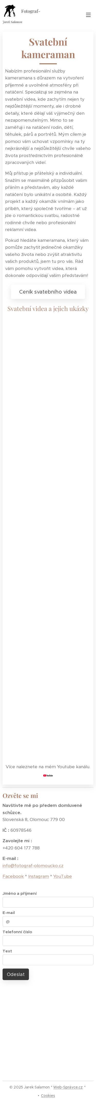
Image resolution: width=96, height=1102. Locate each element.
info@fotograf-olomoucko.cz (33, 865)
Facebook (13, 876)
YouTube (62, 876)
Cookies (48, 1095)
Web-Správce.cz (68, 1087)
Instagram (38, 876)
